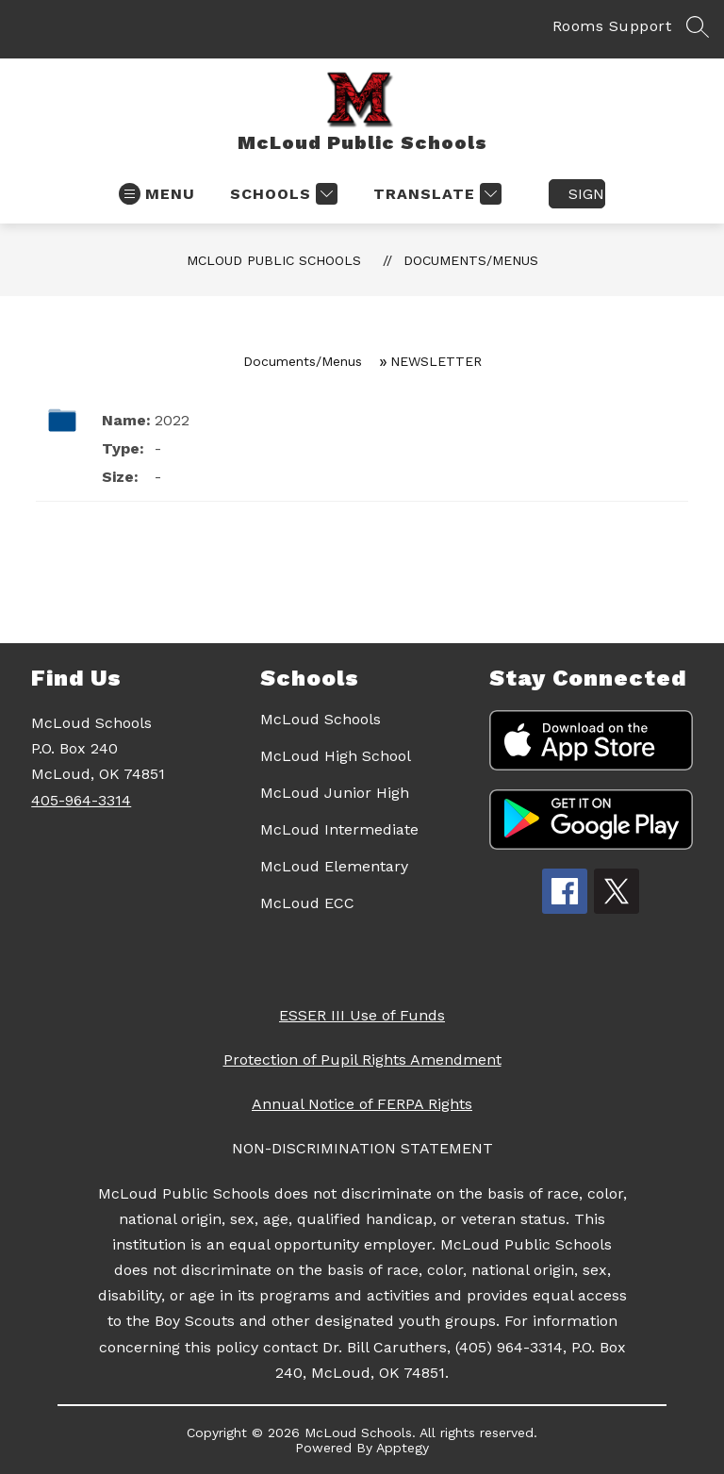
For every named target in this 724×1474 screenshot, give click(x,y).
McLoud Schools (320, 719)
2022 (172, 420)
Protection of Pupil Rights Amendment (362, 1059)
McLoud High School (335, 756)
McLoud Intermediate (339, 829)
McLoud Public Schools (274, 260)
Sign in (586, 194)
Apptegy (402, 1447)
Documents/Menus (470, 260)
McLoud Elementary (334, 866)
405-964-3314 (81, 800)
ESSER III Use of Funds (362, 1015)
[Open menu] (157, 194)
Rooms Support (612, 26)
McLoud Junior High (334, 793)
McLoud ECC (307, 903)
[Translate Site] (435, 194)
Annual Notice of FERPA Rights (362, 1104)
